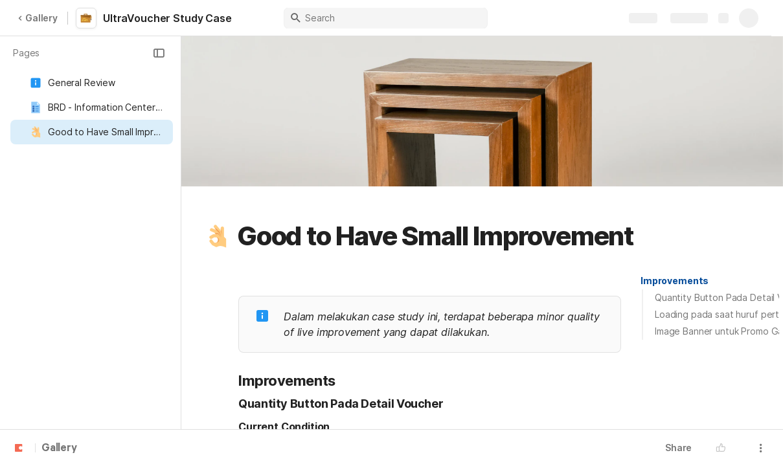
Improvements (675, 280)
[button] (159, 53)
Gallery (37, 17)
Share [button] (678, 447)
